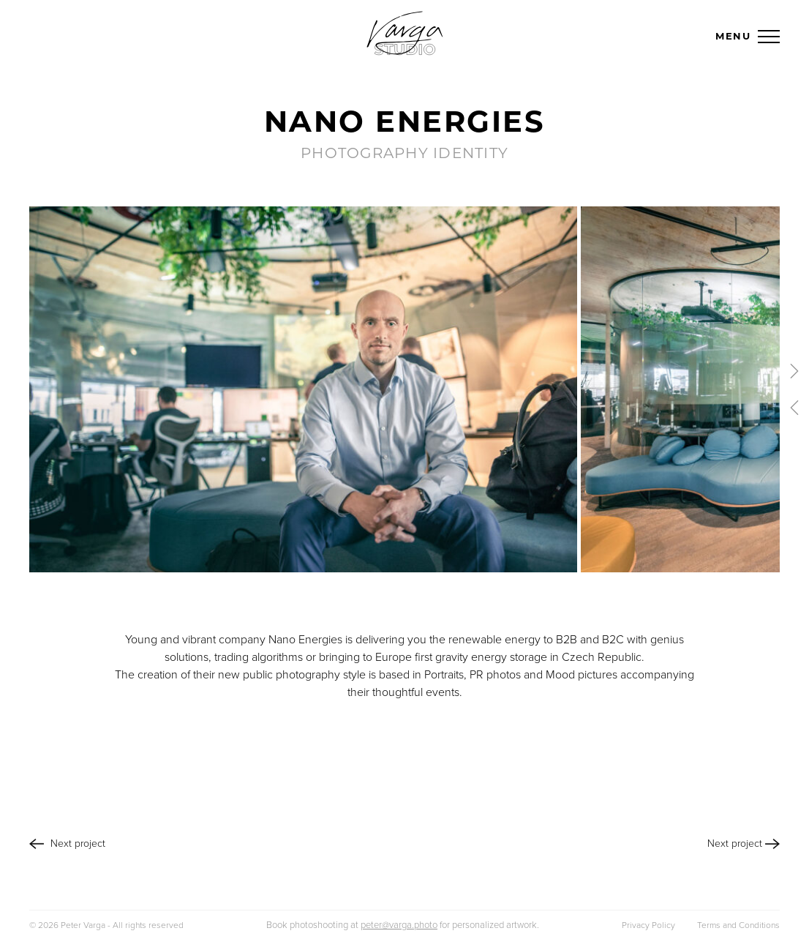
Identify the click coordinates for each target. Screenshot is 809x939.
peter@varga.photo (399, 925)
